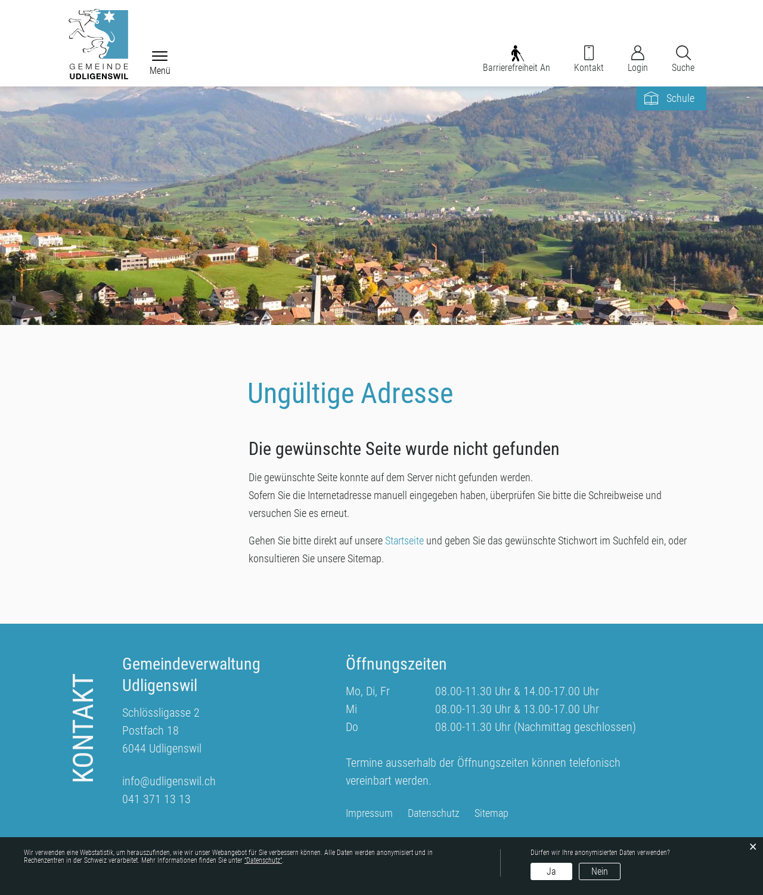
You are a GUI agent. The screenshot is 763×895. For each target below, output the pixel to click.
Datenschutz (434, 813)
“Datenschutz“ (263, 860)
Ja (551, 871)
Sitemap (491, 813)
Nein (599, 871)
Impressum (369, 813)
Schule (680, 98)
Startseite (404, 540)
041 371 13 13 (156, 799)
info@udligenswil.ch (169, 781)
